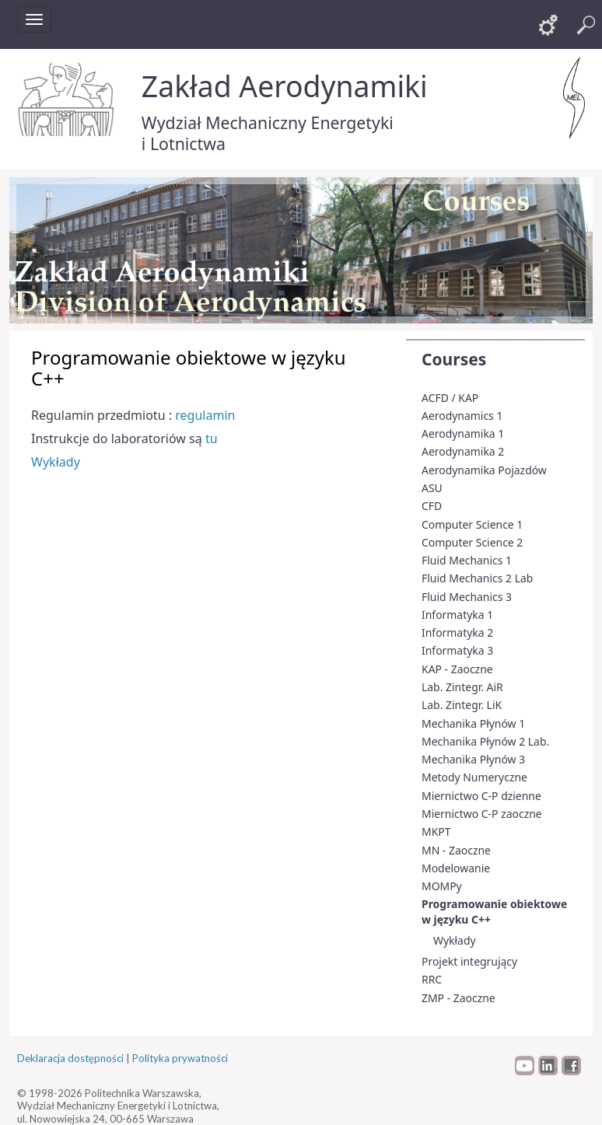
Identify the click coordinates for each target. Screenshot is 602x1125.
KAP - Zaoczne (457, 669)
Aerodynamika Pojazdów (484, 470)
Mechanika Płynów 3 (473, 759)
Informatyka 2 (457, 632)
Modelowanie (456, 868)
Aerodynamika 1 (463, 433)
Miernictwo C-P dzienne (481, 795)
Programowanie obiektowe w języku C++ (494, 911)
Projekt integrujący (469, 961)
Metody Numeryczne (474, 777)
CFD (432, 505)
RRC (432, 979)
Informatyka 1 (457, 614)
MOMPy (442, 886)
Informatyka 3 (457, 650)
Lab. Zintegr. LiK (462, 704)
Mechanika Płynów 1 (473, 723)
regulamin (205, 415)
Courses (454, 359)
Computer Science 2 (472, 542)
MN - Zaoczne (456, 850)
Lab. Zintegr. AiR (462, 687)
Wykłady (454, 940)
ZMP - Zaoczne (458, 997)
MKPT (436, 831)
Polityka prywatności (180, 1058)
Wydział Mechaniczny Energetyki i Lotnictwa (268, 133)
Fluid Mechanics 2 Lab (477, 578)
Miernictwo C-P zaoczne (482, 813)
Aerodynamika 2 (463, 451)
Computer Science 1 (472, 524)
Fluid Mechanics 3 (467, 596)
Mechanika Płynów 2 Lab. (485, 741)
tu (211, 438)
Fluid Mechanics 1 (467, 560)
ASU (432, 487)
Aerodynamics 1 (462, 415)
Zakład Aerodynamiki (285, 86)
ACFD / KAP (450, 397)
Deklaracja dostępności (70, 1058)
